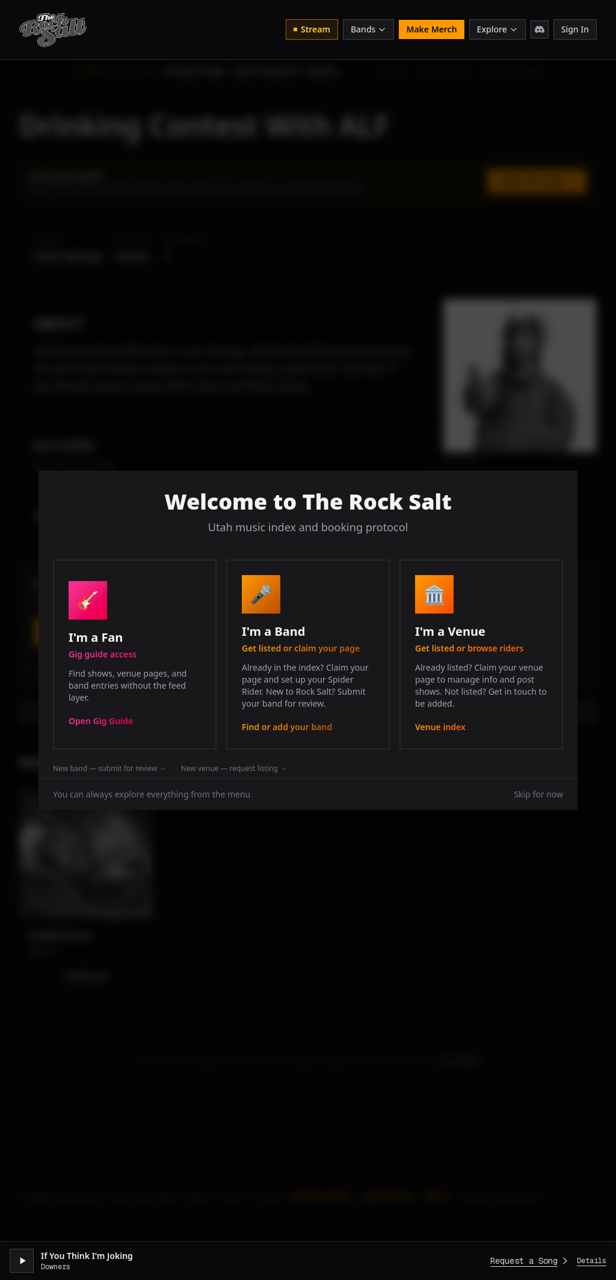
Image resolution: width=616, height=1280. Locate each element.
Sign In (575, 29)
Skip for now (538, 794)
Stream (312, 29)
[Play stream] (22, 1261)
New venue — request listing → (234, 768)
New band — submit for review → (110, 768)
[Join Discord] (540, 29)
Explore (497, 29)
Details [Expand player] (591, 1261)
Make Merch (431, 29)
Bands (368, 29)
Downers (55, 1267)
